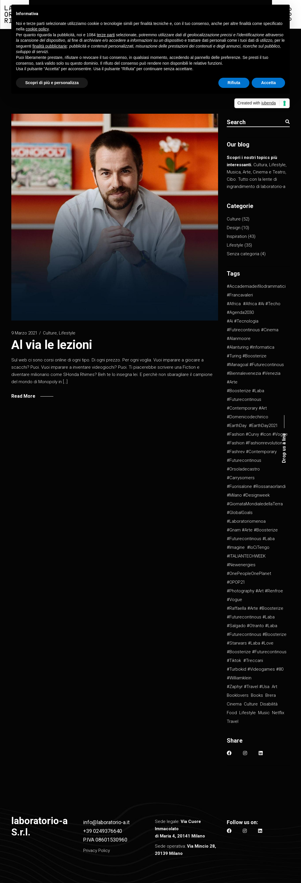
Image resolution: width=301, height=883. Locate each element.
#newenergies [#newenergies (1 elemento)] (241, 564)
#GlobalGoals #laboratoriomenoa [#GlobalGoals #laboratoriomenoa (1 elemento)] (246, 517)
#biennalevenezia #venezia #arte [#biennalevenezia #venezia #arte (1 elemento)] (253, 378)
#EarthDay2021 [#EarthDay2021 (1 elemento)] (263, 425)
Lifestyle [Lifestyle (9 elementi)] (247, 712)
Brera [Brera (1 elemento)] (270, 695)
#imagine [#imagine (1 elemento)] (236, 547)
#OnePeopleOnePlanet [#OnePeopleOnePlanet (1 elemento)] (249, 573)
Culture (50, 333)
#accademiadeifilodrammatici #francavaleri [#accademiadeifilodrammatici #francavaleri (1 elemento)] (256, 291)
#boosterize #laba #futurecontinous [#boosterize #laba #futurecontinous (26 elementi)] (245, 395)
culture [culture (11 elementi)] (251, 704)
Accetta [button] (268, 82)
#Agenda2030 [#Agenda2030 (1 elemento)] (240, 312)
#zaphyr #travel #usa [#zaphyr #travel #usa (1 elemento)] (248, 686)
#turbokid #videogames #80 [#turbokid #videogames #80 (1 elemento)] (255, 669)
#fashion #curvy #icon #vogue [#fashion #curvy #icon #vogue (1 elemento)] (257, 434)
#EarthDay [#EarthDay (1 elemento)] (236, 425)
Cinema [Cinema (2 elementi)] (234, 704)
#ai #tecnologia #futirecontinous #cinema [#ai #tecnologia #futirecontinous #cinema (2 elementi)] (252, 325)
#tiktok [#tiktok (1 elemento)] (234, 660)
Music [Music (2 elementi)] (264, 712)
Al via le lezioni (51, 345)
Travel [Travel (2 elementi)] (232, 721)
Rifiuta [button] (234, 82)
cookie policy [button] (37, 29)
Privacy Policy (96, 850)
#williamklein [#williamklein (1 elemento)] (239, 678)
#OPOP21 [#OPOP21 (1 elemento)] (236, 582)
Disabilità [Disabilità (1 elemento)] (269, 704)
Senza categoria (243, 253)
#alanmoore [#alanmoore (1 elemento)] (239, 338)
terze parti (106, 34)
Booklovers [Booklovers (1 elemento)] (238, 695)
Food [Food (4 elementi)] (232, 712)
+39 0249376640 (102, 831)
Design (233, 227)
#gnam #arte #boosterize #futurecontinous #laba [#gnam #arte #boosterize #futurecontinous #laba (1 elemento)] (252, 534)
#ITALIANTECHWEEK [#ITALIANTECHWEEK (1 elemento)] (246, 556)
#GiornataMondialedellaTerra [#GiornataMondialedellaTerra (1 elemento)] (255, 503)
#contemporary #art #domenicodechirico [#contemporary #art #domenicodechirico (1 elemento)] (247, 412)
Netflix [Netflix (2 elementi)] (278, 712)
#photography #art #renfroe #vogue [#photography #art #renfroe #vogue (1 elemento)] (255, 595)
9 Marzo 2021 (24, 333)
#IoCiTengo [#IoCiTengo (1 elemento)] (258, 547)
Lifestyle (67, 333)
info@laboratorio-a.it (106, 822)
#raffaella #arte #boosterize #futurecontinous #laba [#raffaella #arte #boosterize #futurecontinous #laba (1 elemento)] (255, 613)
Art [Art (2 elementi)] (274, 686)
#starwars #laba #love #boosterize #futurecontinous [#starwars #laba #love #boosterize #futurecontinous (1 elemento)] (257, 647)
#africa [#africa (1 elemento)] (234, 303)
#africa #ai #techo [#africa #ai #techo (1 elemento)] (261, 303)
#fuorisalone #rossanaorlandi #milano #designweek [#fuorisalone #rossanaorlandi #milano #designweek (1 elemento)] (256, 491)
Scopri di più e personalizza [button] (52, 82)
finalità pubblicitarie (49, 46)
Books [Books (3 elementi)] (257, 695)
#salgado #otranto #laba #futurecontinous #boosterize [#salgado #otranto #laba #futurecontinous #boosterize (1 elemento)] (257, 630)
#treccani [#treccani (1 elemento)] (253, 660)
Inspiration (237, 236)
